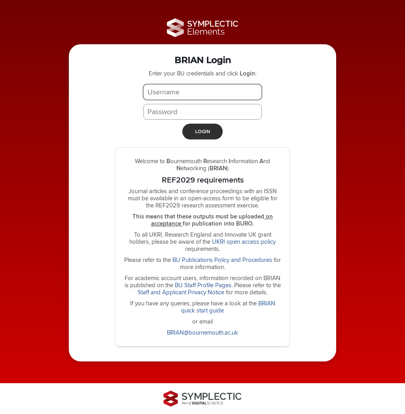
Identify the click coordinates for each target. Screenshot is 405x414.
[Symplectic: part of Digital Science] (202, 398)
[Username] (202, 92)
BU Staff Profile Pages (203, 285)
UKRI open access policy (244, 241)
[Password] (202, 112)
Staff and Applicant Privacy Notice (181, 292)
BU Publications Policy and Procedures (222, 260)
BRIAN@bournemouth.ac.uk (202, 332)
